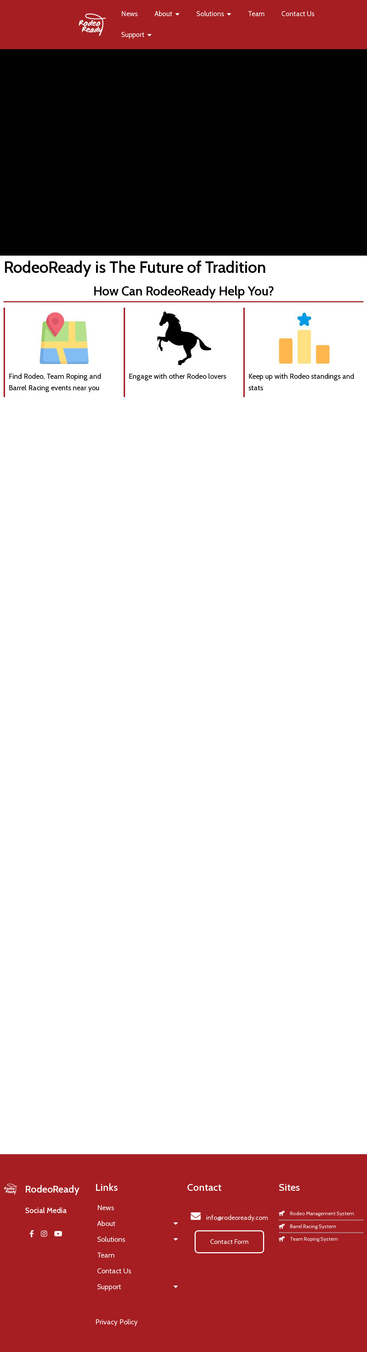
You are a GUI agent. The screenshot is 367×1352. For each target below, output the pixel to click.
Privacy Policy (116, 1322)
